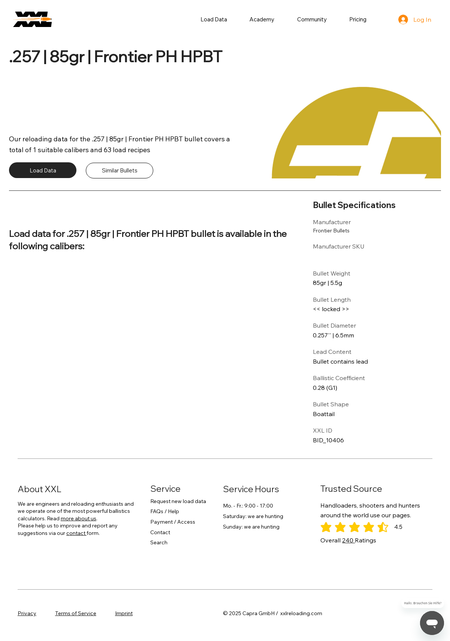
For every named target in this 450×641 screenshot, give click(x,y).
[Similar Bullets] (119, 170)
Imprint (124, 613)
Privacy (27, 613)
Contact (160, 532)
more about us (78, 518)
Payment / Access (172, 521)
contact (76, 533)
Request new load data (178, 501)
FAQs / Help (164, 511)
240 (348, 540)
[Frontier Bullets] (338, 231)
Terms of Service (75, 613)
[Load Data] (42, 170)
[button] (214, 19)
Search (158, 542)
